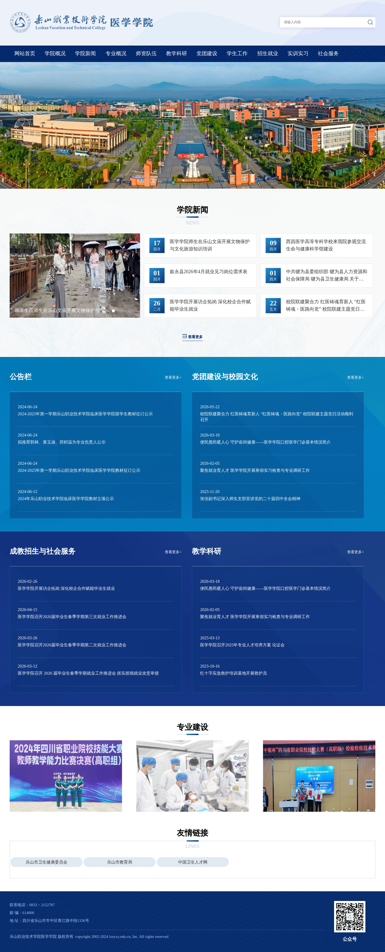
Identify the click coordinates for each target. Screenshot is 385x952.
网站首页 (24, 53)
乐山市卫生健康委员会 (46, 862)
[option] (192, 125)
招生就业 (267, 53)
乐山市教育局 (119, 862)
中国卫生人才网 (192, 862)
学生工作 (237, 53)
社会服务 (328, 53)
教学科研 (176, 53)
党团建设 (206, 53)
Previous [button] (22, 125)
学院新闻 (85, 53)
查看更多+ (173, 377)
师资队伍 (146, 53)
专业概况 (116, 53)
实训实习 (298, 53)
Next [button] (362, 125)
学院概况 (55, 53)
